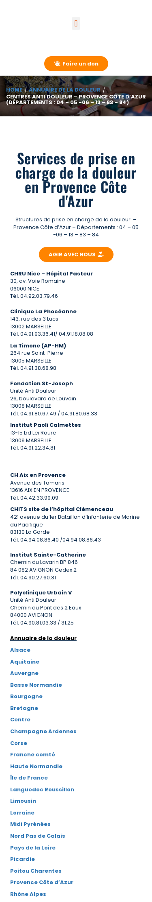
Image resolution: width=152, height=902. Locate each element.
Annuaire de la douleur (65, 90)
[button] (76, 23)
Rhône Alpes (28, 894)
